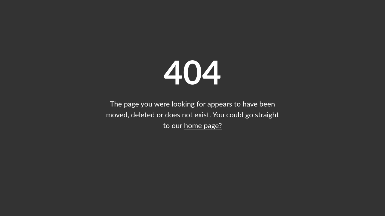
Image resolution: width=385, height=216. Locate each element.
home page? (203, 125)
